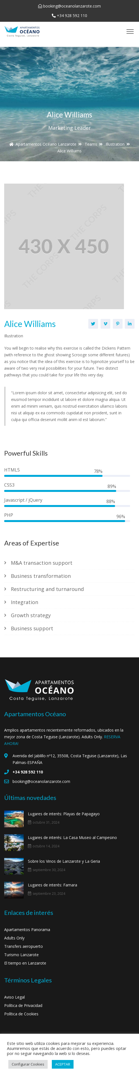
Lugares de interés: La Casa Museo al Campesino (72, 837)
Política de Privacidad (23, 1005)
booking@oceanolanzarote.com (72, 6)
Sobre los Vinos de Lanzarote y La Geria (64, 861)
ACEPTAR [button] (62, 1064)
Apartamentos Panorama (27, 929)
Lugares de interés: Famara (52, 885)
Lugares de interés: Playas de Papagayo (64, 813)
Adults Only (14, 938)
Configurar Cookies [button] (28, 1064)
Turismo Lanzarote (21, 954)
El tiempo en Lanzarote (25, 963)
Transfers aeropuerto (23, 946)
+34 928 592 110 (72, 15)
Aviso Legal (14, 997)
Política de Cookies (21, 1013)
